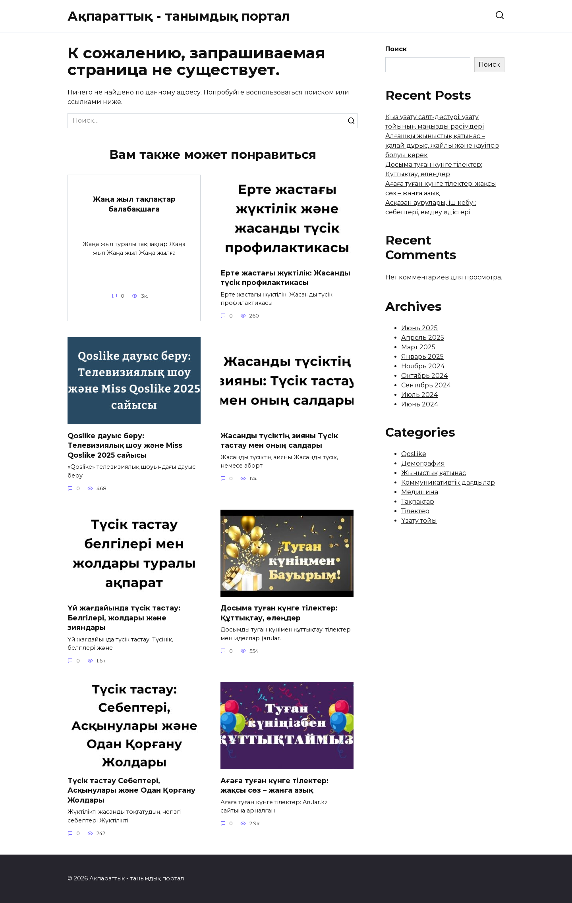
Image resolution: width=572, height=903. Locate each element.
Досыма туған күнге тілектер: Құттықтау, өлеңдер (279, 613)
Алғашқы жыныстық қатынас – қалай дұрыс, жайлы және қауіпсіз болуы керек (442, 145)
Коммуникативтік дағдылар (448, 482)
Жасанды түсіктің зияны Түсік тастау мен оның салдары (279, 440)
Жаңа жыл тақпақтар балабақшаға (134, 204)
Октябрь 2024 (424, 375)
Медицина (419, 492)
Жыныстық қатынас (433, 473)
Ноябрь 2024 (422, 366)
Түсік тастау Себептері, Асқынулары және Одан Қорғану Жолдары (131, 790)
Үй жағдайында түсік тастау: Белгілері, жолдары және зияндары (124, 618)
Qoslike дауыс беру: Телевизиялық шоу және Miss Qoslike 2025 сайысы (125, 445)
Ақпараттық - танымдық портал (179, 16)
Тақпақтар (417, 501)
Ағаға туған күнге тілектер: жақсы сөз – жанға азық (274, 785)
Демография (423, 463)
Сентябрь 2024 (426, 385)
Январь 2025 (422, 356)
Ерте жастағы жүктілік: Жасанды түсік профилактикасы (285, 278)
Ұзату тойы (419, 520)
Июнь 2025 (419, 328)
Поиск (396, 49)
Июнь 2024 (419, 404)
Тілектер (415, 511)
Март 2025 (418, 347)
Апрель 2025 (422, 337)
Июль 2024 (419, 395)
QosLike (413, 454)
